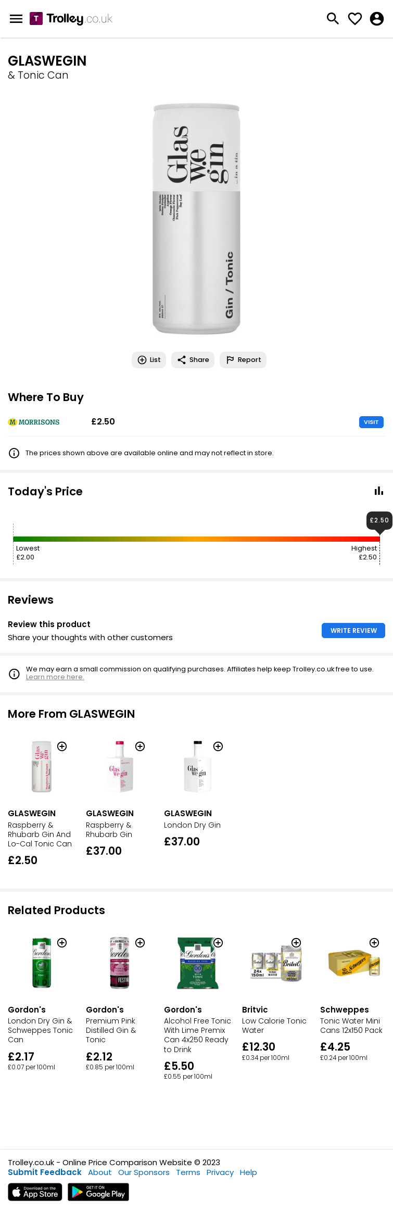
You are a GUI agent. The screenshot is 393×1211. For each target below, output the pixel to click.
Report (243, 360)
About (100, 1172)
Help (248, 1172)
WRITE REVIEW (354, 630)
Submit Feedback (45, 1172)
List (149, 360)
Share (192, 360)
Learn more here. (55, 677)
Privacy (220, 1172)
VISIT (371, 422)
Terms (188, 1172)
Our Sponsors (144, 1172)
